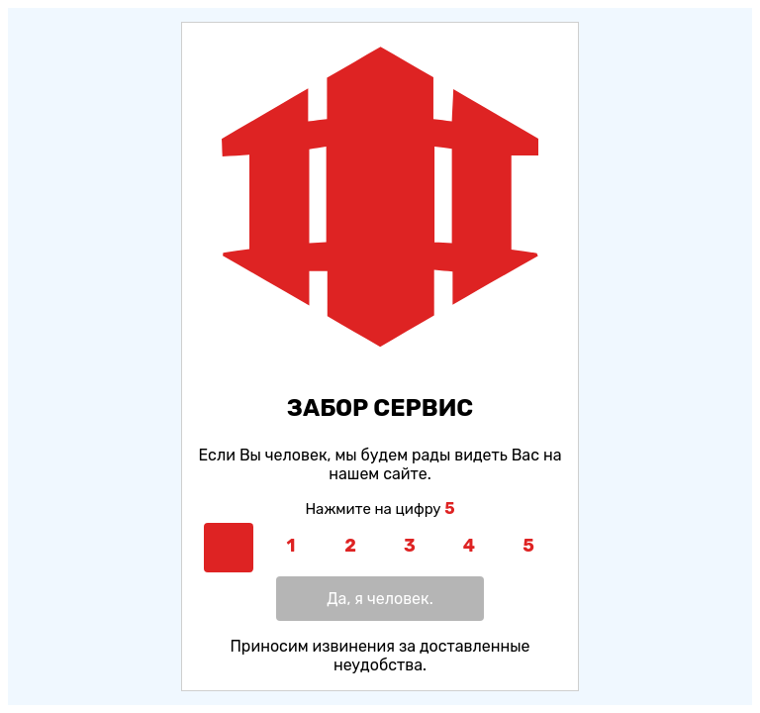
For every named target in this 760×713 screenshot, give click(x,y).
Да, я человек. (379, 598)
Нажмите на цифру (379, 509)
